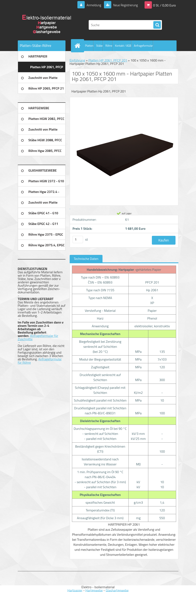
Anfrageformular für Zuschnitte (38, 337)
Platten (89, 46)
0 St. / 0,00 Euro (164, 5)
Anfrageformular (143, 46)
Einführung (77, 60)
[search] (157, 25)
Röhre (108, 46)
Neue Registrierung (124, 5)
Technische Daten (86, 258)
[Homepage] (78, 45)
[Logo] (46, 24)
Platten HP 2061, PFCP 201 (107, 60)
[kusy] (78, 239)
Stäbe (99, 46)
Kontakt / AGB (123, 46)
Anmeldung (90, 5)
